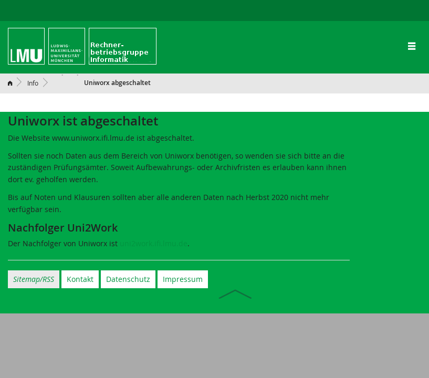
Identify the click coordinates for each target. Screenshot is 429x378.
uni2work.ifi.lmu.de (153, 243)
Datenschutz (128, 279)
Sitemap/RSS (33, 279)
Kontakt (80, 279)
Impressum (183, 279)
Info (32, 83)
